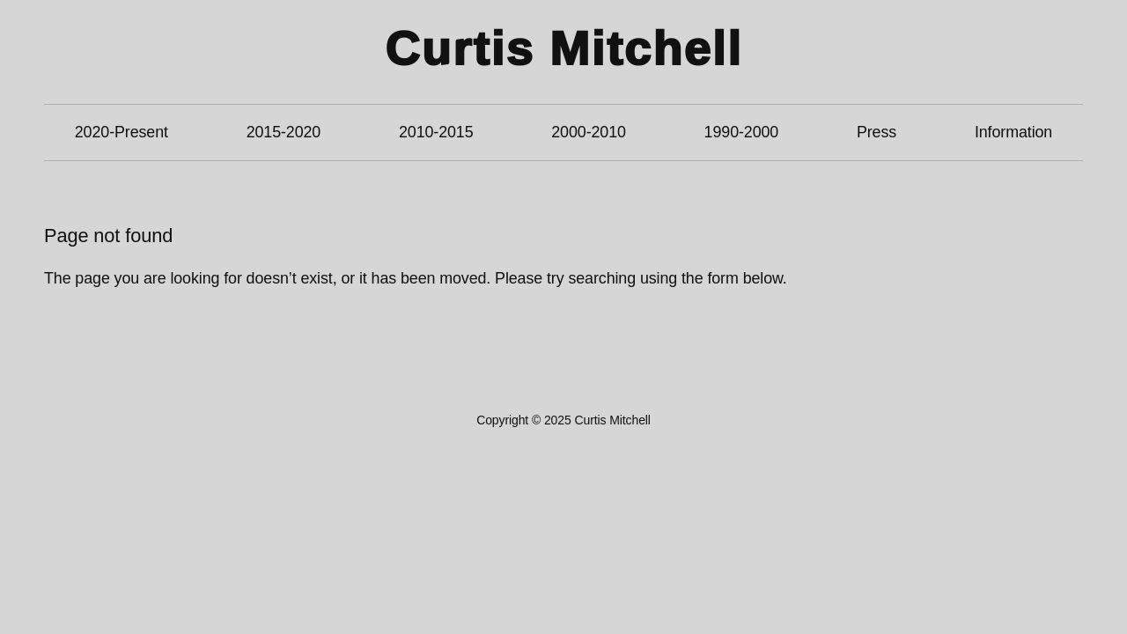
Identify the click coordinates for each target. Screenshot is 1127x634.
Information (1013, 132)
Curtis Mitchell (563, 49)
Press (876, 132)
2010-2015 (436, 132)
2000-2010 (588, 132)
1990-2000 (741, 132)
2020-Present (121, 132)
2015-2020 (284, 132)
